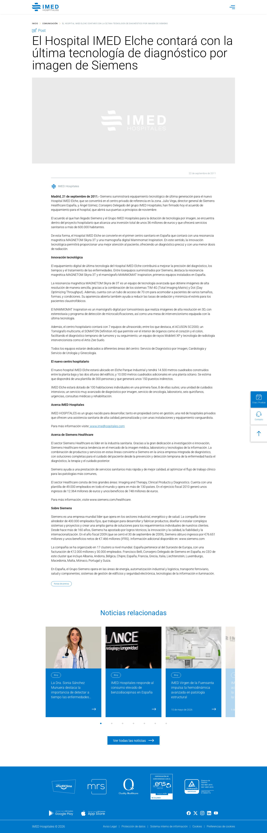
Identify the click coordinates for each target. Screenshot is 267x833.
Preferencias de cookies (221, 826)
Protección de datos (134, 826)
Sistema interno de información (169, 826)
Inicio (35, 23)
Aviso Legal (110, 826)
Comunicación (50, 23)
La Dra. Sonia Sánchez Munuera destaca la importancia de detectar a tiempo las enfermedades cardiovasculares (71, 692)
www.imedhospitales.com (107, 426)
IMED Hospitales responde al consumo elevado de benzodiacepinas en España (132, 687)
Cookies (197, 826)
